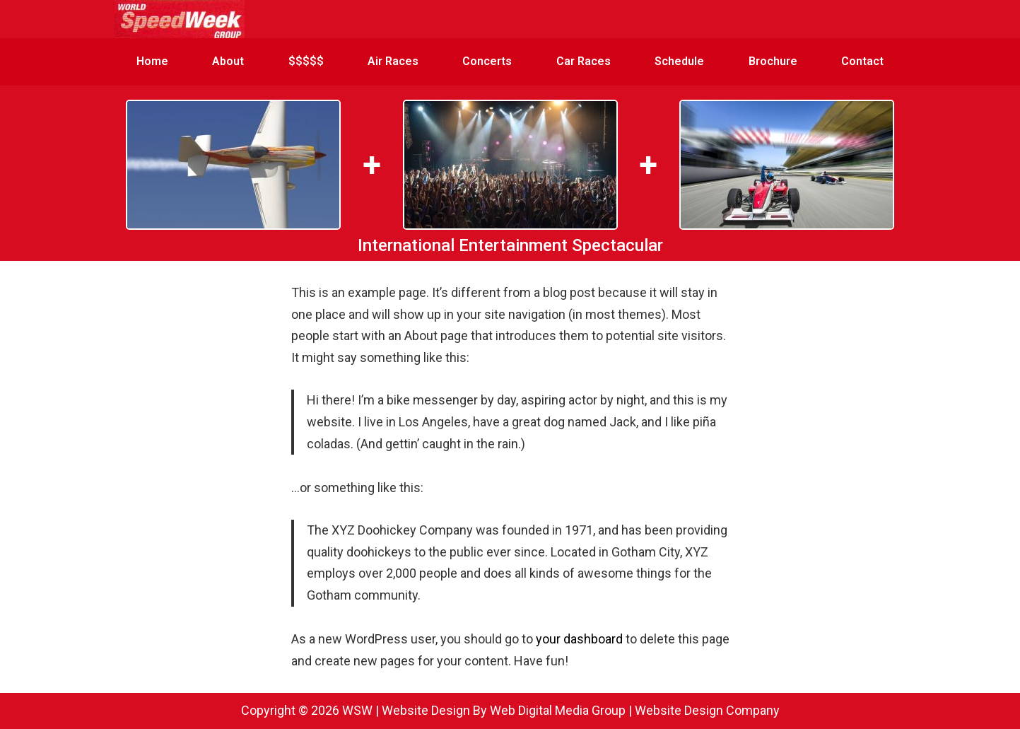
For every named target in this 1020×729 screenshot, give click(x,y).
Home (152, 61)
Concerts (487, 61)
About (228, 61)
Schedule (679, 61)
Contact (862, 61)
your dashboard (579, 638)
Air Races (393, 61)
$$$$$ (306, 61)
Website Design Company (707, 710)
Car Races (583, 61)
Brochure (773, 61)
